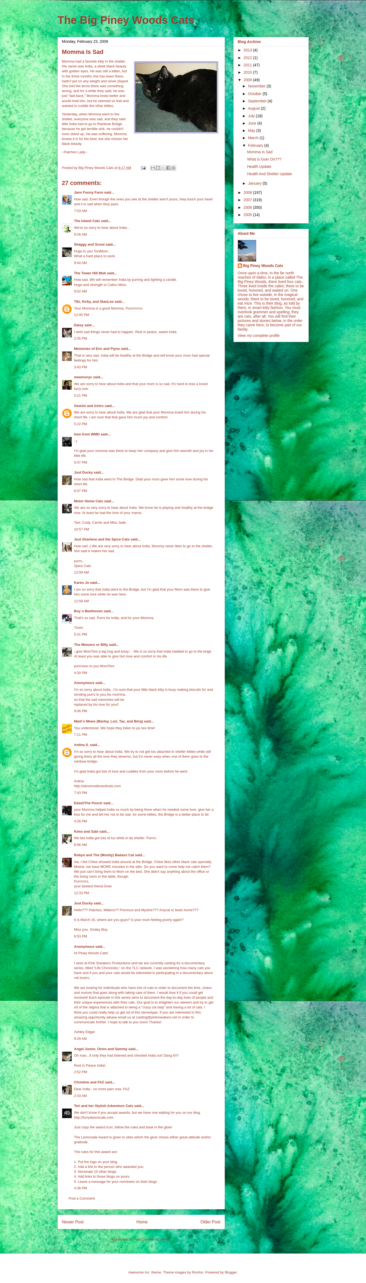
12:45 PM (81, 315)
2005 (248, 215)
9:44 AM (80, 263)
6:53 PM (80, 936)
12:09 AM (81, 572)
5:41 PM (80, 634)
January (255, 183)
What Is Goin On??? (264, 159)
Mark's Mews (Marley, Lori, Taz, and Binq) (108, 721)
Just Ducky (83, 472)
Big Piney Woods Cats (263, 265)
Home (142, 1222)
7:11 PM (80, 734)
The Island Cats (87, 221)
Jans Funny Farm (88, 192)
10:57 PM (81, 529)
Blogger (231, 1272)
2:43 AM (80, 1096)
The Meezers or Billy (91, 645)
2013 (248, 50)
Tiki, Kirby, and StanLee (94, 301)
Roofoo (197, 1272)
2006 (248, 207)
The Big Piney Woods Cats (126, 20)
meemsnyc (83, 377)
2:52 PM (80, 1072)
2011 (248, 65)
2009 (248, 80)
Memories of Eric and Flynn (97, 349)
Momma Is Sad (259, 152)
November (257, 86)
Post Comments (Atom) (152, 1239)
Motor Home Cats (88, 501)
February (256, 145)
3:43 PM (80, 367)
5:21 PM (80, 395)
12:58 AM (81, 601)
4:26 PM (80, 821)
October (255, 94)
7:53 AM (80, 211)
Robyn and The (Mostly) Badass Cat (104, 855)
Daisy (79, 325)
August (254, 108)
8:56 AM (80, 845)
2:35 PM (80, 338)
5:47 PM (80, 462)
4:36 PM (80, 1188)
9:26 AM (80, 234)
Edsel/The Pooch (88, 803)
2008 (248, 192)
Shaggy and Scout (89, 244)
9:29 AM (80, 1039)
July (252, 116)
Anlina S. (81, 745)
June (252, 123)
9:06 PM (80, 711)
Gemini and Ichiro (89, 406)
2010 (248, 72)
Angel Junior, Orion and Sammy (100, 1049)
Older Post (210, 1222)
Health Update (259, 166)
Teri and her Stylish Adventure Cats (104, 1106)
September (258, 101)
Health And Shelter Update (269, 174)
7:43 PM (80, 793)
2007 (248, 200)
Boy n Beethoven (88, 611)
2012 (248, 58)
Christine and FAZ (89, 1082)
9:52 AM (80, 291)
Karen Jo (81, 583)
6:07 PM (80, 491)
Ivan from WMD (87, 434)
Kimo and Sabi (86, 831)
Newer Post (73, 1222)
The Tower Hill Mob (90, 273)
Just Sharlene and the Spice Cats (102, 539)
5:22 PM (80, 424)
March (254, 138)
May (252, 130)
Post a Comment (82, 1198)
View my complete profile (259, 335)
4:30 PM (80, 673)
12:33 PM (81, 893)
